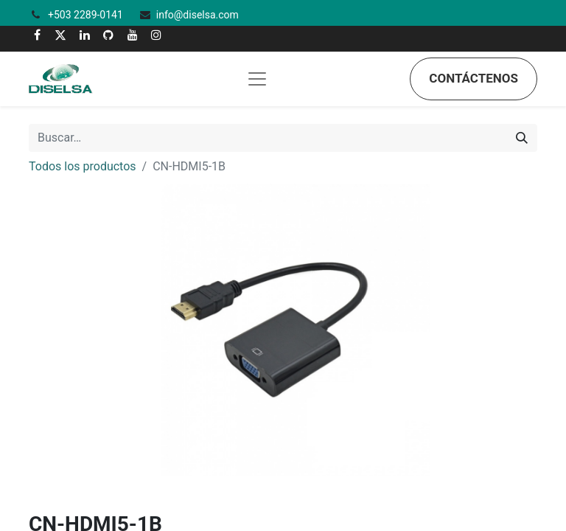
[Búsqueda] (521, 138)
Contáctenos (473, 78)
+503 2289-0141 (86, 15)
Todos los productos (82, 166)
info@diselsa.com (197, 15)
